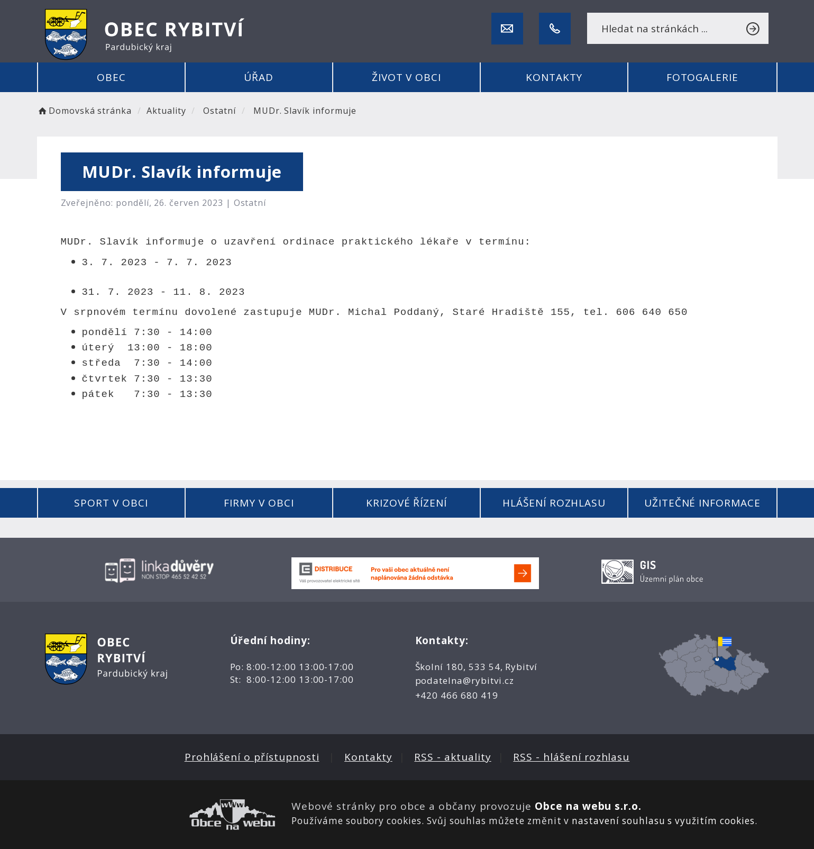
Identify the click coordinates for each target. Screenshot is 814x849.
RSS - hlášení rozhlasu (571, 757)
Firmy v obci (259, 503)
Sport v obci (111, 503)
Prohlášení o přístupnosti (252, 757)
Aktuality (166, 110)
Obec (111, 77)
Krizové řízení (406, 503)
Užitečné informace (702, 503)
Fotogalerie (702, 77)
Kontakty (554, 77)
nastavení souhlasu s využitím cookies (663, 821)
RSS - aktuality (452, 757)
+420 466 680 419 (456, 695)
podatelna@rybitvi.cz (464, 680)
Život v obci (406, 77)
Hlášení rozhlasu (554, 503)
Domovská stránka (84, 110)
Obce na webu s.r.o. (588, 806)
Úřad (258, 77)
